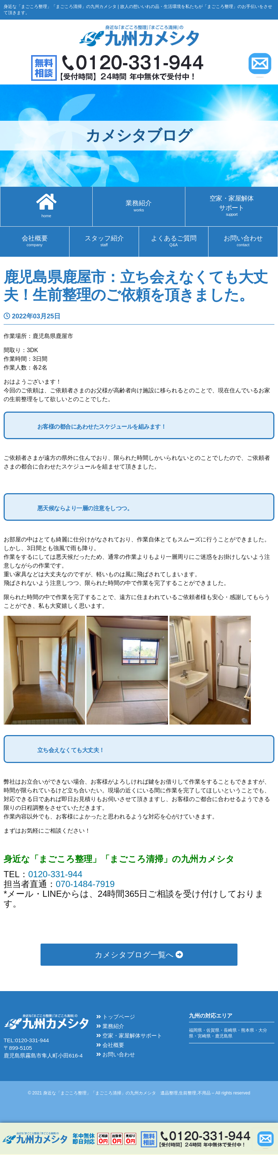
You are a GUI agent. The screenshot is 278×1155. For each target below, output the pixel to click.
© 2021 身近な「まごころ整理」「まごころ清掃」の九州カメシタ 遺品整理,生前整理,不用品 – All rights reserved (139, 1093)
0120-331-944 (55, 875)
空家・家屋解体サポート (129, 1036)
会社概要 (110, 1046)
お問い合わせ (115, 1055)
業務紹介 (110, 1027)
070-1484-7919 (85, 885)
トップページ (115, 1017)
